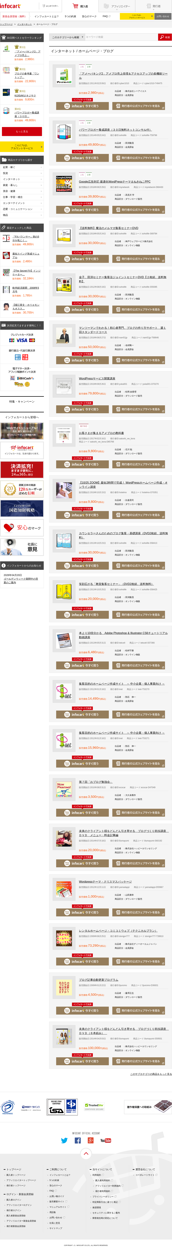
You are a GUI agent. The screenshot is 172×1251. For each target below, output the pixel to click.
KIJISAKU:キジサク (25, 95)
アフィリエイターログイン (19, 1205)
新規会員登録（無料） (14, 16)
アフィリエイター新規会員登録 (21, 1221)
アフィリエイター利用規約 (108, 1186)
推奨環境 (96, 1207)
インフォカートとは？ (46, 16)
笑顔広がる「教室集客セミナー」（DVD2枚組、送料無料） (116, 583)
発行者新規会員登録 (15, 1226)
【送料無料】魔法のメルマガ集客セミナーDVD (108, 228)
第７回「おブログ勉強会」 (96, 781)
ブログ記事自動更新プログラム (98, 979)
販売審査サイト (56, 1201)
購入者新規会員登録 (15, 1215)
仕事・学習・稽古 (13, 197)
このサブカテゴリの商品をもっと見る (151, 1074)
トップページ (6, 24)
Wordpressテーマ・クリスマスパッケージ (105, 881)
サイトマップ (55, 1228)
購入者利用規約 (102, 1180)
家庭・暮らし (10, 185)
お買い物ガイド (56, 1196)
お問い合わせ (163, 16)
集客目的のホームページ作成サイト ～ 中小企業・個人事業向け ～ (122, 683)
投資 (5, 173)
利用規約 (96, 1175)
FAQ (105, 16)
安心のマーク (89, 16)
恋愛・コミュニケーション (17, 209)
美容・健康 (9, 191)
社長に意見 (54, 1223)
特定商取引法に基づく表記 (105, 1202)
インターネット (24, 24)
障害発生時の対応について (105, 1218)
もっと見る (22, 131)
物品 (5, 215)
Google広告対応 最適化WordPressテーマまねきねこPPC (115, 181)
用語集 (52, 1212)
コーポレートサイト (144, 1175)
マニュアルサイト (57, 1207)
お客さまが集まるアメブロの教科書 (101, 433)
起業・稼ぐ (9, 167)
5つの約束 (70, 16)
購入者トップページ (15, 1175)
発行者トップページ (15, 1185)
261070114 (37, 1110)
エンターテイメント (14, 203)
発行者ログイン (13, 1210)
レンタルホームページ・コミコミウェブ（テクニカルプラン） (118, 930)
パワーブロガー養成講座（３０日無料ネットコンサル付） (115, 129)
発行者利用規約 (102, 1191)
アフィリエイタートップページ (21, 1180)
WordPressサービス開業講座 (97, 378)
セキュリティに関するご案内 (106, 1213)
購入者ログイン (13, 1200)
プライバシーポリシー (103, 1196)
